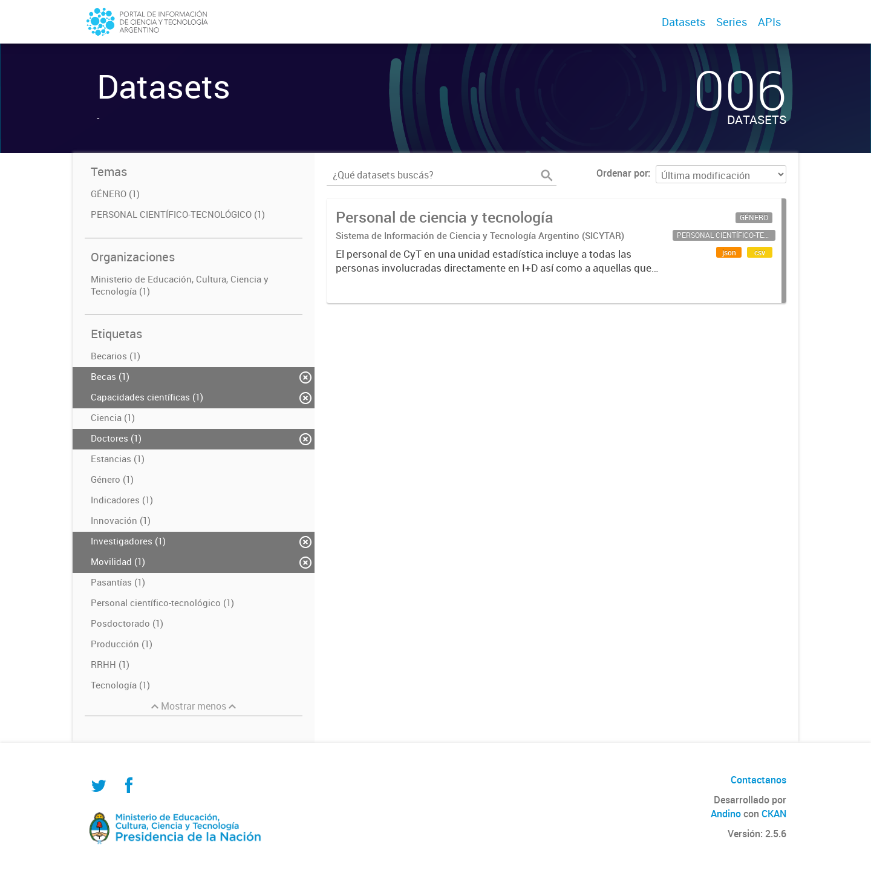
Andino (726, 813)
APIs (769, 22)
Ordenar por (622, 173)
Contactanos (758, 779)
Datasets (683, 22)
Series (731, 22)
